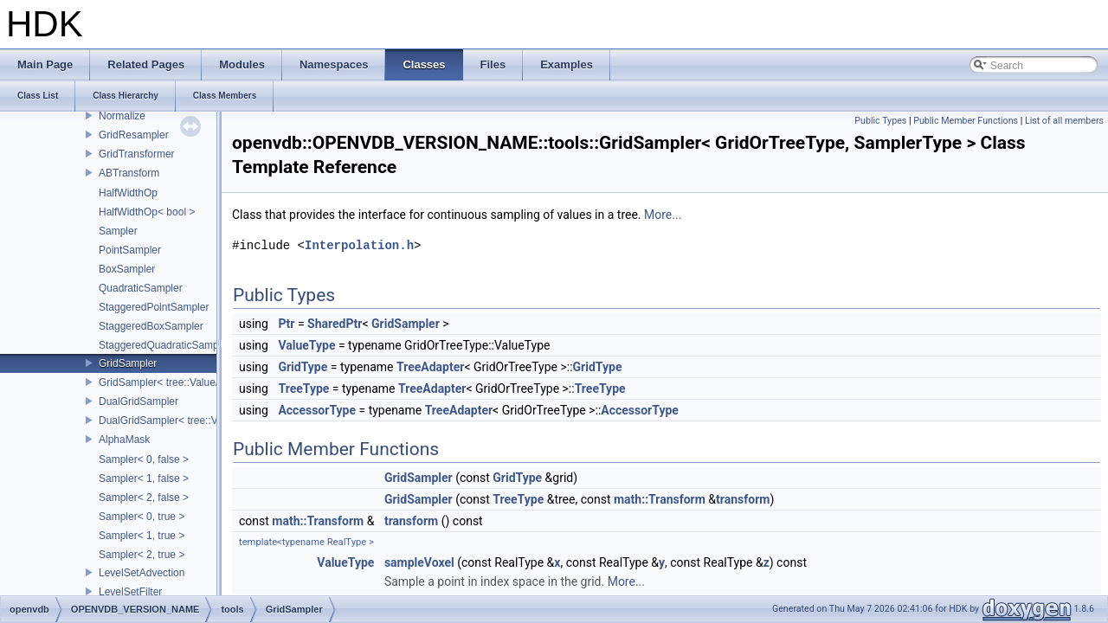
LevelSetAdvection (141, 573)
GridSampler (128, 363)
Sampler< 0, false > (144, 459)
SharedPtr (334, 324)
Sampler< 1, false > (144, 478)
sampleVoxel (419, 562)
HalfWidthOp (128, 193)
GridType (302, 367)
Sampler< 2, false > (144, 497)
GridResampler (134, 135)
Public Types (880, 120)
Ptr (286, 324)
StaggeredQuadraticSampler (164, 345)
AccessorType (317, 410)
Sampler (118, 231)
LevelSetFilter (130, 592)
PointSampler (130, 250)
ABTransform (129, 173)
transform (743, 499)
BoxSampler (127, 269)
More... (662, 215)
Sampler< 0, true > (141, 517)
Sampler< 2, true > (141, 555)
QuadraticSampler (141, 288)
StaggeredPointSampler (154, 307)
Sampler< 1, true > (141, 536)
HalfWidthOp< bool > (147, 212)
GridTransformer (137, 154)
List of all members (1064, 120)
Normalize (122, 116)
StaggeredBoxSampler (151, 326)
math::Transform (659, 499)
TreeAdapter (430, 367)
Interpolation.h (359, 245)
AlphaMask (124, 440)
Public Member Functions (965, 120)
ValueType (306, 345)
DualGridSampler (138, 401)
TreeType (303, 388)
